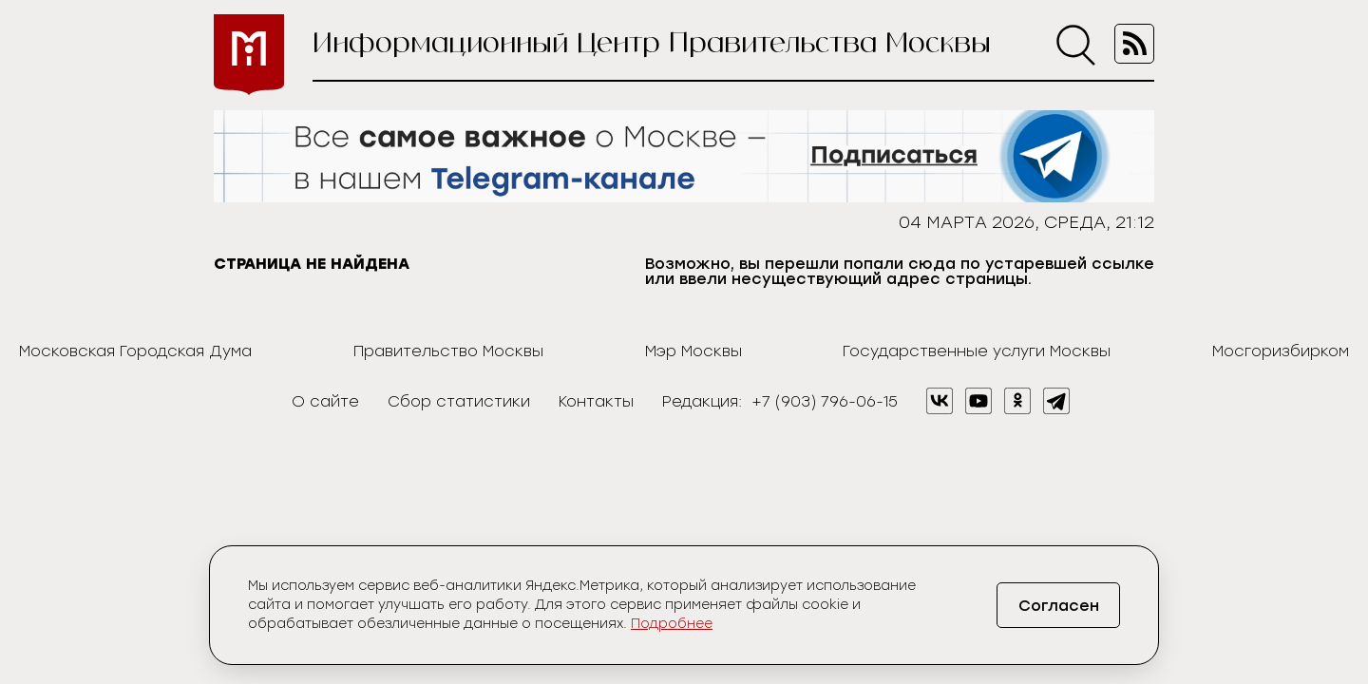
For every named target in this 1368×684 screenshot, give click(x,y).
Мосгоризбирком (1280, 351)
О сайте (325, 401)
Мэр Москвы (693, 351)
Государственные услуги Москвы (977, 351)
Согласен (1058, 606)
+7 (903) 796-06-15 (824, 401)
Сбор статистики (459, 401)
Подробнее (671, 624)
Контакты (596, 401)
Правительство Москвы (448, 351)
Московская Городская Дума (135, 351)
